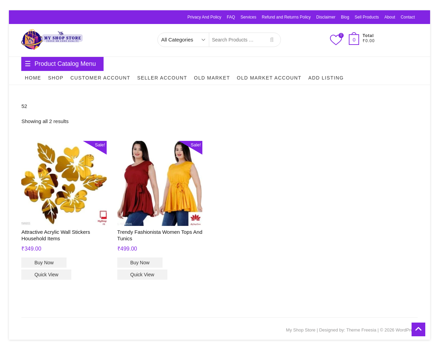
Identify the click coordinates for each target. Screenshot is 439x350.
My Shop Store (301, 330)
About (389, 17)
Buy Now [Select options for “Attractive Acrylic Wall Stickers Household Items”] (44, 262)
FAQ (231, 17)
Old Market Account (269, 78)
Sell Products (367, 17)
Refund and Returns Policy (286, 17)
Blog (345, 17)
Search (272, 40)
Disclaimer (325, 17)
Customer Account (100, 78)
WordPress (406, 330)
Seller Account (162, 78)
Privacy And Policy (205, 17)
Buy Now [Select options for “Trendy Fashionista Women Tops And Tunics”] (140, 262)
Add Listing (326, 78)
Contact (408, 17)
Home (33, 78)
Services (248, 17)
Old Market (212, 78)
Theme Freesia (361, 330)
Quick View (46, 274)
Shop (55, 78)
